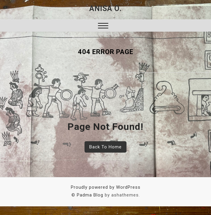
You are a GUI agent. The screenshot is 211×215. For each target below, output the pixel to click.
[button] (103, 26)
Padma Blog (90, 195)
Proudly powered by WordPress (105, 187)
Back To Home (105, 147)
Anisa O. (105, 8)
